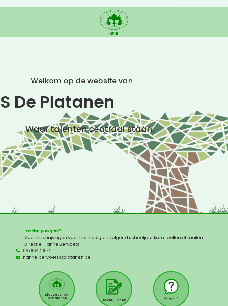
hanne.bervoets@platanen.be (57, 257)
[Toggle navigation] (114, 22)
